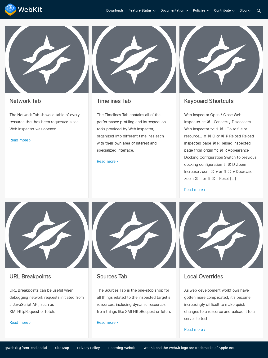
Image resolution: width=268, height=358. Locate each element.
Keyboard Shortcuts (221, 112)
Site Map (62, 348)
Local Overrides (221, 270)
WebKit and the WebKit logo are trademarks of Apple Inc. (189, 348)
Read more (18, 140)
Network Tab (47, 112)
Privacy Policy (88, 348)
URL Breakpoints (47, 270)
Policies (199, 10)
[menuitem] (142, 10)
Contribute (222, 10)
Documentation (172, 10)
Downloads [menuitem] (115, 10)
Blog (243, 10)
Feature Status (140, 10)
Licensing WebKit (121, 348)
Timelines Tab (134, 112)
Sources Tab (134, 270)
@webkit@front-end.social (26, 348)
